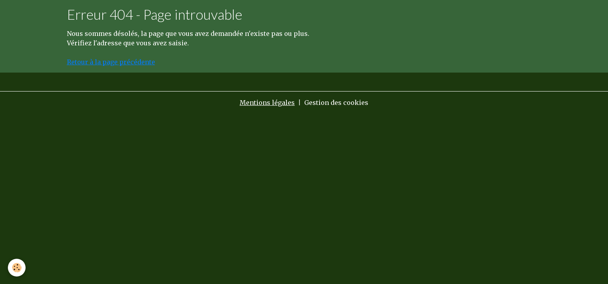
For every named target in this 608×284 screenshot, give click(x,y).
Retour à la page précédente (111, 62)
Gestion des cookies (336, 102)
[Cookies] (17, 268)
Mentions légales (267, 102)
